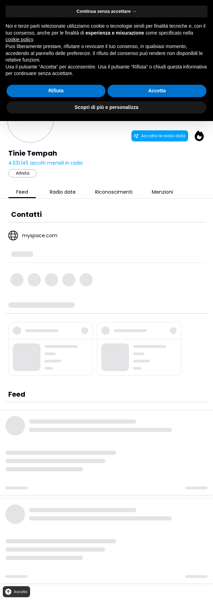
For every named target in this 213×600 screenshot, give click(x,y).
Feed (22, 191)
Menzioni (162, 191)
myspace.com (39, 235)
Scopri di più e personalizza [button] (106, 107)
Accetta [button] (157, 90)
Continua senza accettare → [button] (106, 11)
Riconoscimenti (113, 191)
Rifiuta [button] (56, 90)
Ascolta (15, 592)
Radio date (63, 191)
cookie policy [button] (19, 39)
